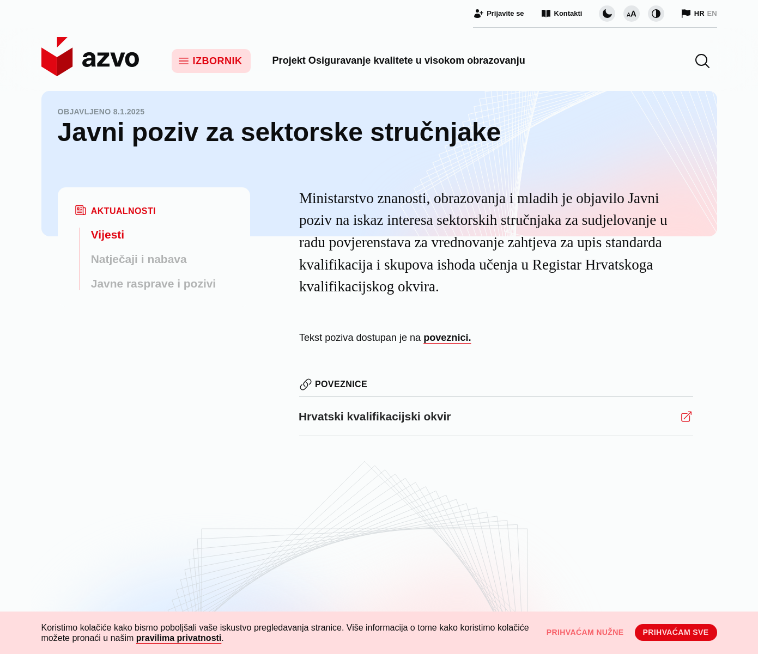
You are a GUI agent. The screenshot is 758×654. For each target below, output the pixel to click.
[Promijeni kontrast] (656, 13)
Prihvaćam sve (676, 632)
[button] (702, 61)
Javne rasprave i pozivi (153, 283)
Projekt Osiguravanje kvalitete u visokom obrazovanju (398, 60)
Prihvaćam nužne (585, 632)
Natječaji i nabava (139, 259)
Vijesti (107, 234)
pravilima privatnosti (179, 638)
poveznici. (447, 337)
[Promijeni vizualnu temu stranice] (607, 13)
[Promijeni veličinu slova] (631, 13)
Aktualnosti (123, 211)
